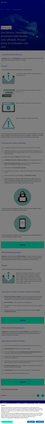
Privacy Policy (10, 417)
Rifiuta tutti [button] (31, 421)
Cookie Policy (16, 417)
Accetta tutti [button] (39, 421)
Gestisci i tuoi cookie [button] (7, 421)
